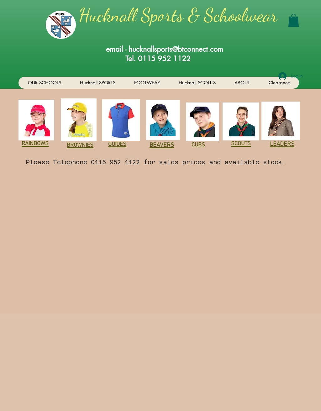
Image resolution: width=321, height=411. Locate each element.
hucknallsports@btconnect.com (176, 49)
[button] (293, 20)
